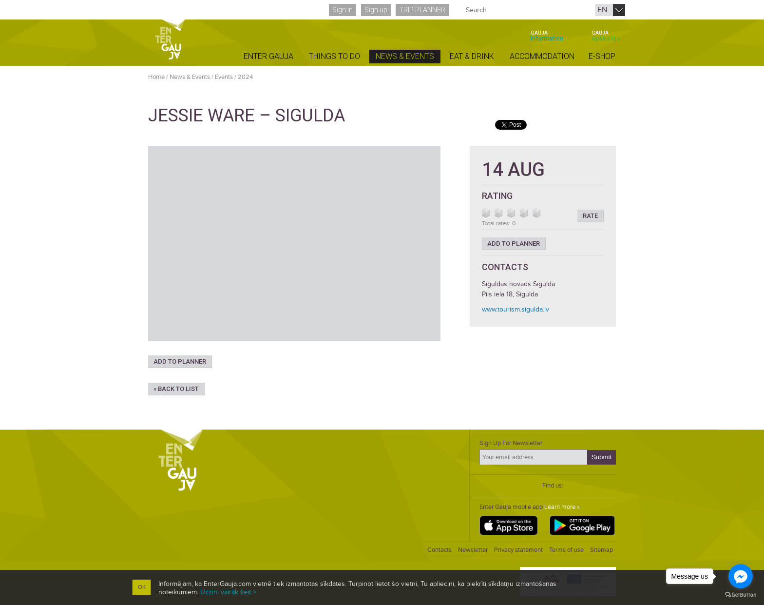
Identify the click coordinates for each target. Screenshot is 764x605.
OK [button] (142, 587)
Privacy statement (518, 550)
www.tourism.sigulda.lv (515, 309)
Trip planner (422, 10)
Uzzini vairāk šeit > (228, 592)
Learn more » (562, 507)
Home (156, 77)
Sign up (375, 10)
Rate (590, 215)
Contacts (439, 550)
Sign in (342, 10)
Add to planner (179, 361)
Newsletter (473, 550)
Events (224, 77)
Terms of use (566, 550)
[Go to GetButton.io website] (740, 595)
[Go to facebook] (740, 576)
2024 (245, 77)
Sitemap (601, 550)
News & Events (190, 77)
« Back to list (176, 388)
